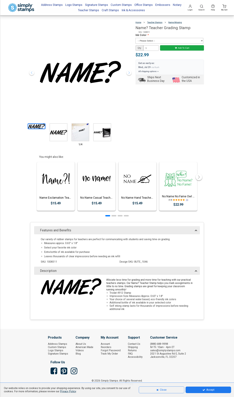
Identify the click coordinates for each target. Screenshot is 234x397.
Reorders (106, 347)
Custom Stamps (57, 347)
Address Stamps (57, 343)
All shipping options (148, 71)
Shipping (133, 347)
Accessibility (135, 356)
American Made (84, 347)
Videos (80, 350)
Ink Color (142, 35)
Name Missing (175, 22)
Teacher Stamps (154, 22)
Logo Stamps (55, 350)
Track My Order (109, 353)
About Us (81, 343)
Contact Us (134, 343)
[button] (107, 215)
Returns (132, 350)
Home (138, 22)
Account (105, 343)
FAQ (130, 353)
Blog (78, 353)
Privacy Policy (68, 391)
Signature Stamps (58, 353)
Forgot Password (111, 350)
